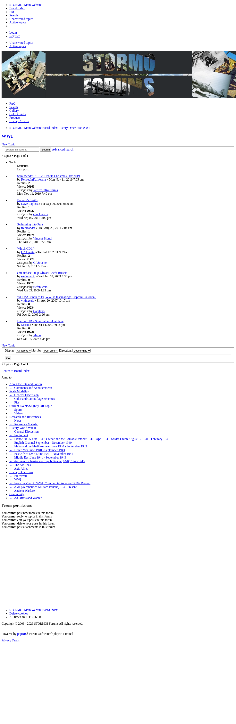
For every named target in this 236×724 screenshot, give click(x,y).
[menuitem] (25, 4)
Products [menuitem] (14, 117)
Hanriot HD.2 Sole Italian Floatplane (40, 321)
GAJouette (27, 252)
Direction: (75, 350)
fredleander (28, 228)
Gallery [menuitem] (14, 110)
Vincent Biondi (42, 238)
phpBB (21, 633)
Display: (18, 350)
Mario (25, 324)
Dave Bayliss (29, 203)
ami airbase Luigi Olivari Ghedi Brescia (42, 272)
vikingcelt (27, 300)
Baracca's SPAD (27, 200)
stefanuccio (28, 276)
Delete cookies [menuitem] (18, 613)
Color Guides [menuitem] (17, 114)
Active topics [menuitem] (17, 46)
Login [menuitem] (13, 32)
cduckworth (40, 214)
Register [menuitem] (14, 36)
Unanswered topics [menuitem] (21, 42)
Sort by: (45, 350)
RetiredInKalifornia (33, 179)
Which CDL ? (26, 248)
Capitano (39, 311)
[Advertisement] (36, 568)
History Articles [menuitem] (19, 121)
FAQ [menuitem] (12, 103)
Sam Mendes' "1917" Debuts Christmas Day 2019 (48, 176)
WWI (7, 136)
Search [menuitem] (13, 107)
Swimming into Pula (30, 224)
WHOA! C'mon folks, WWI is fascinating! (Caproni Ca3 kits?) (56, 297)
